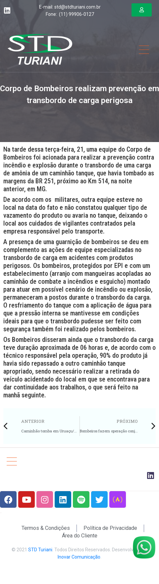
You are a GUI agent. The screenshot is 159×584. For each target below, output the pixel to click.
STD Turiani (40, 549)
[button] (142, 10)
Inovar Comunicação (79, 557)
